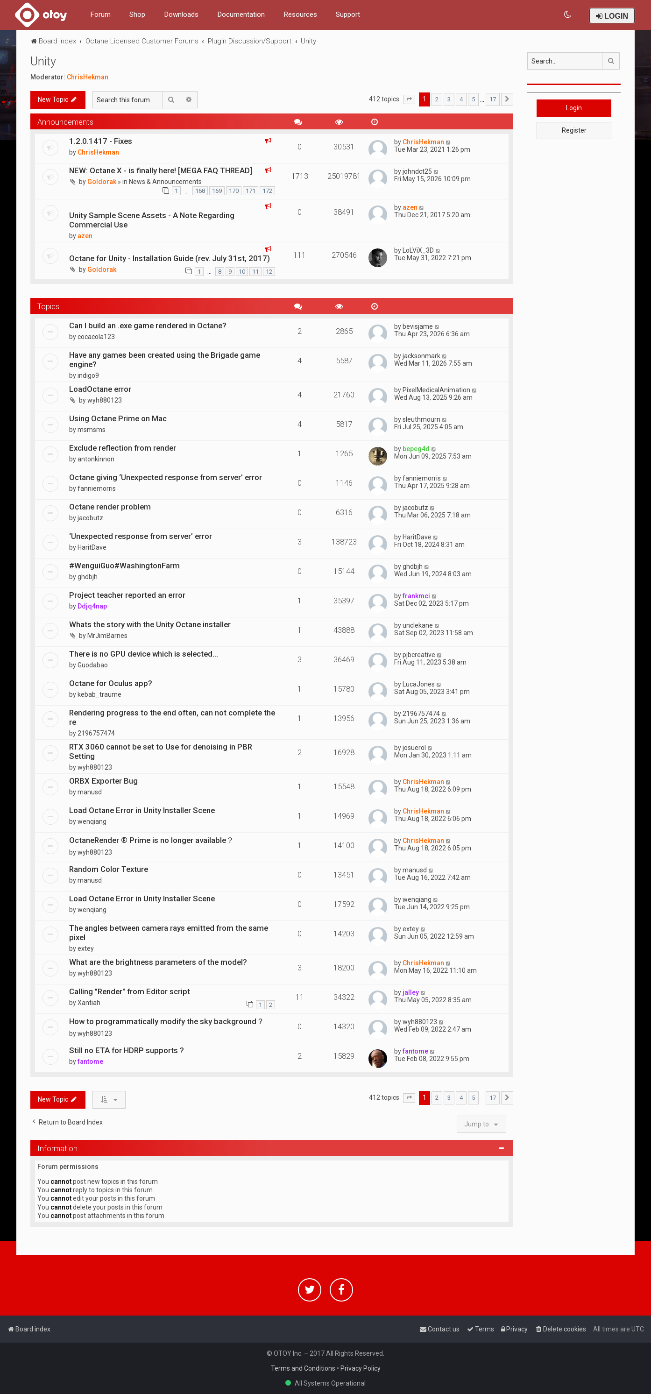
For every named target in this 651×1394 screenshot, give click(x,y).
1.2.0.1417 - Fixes (100, 141)
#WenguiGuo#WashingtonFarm (124, 565)
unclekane (418, 625)
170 (234, 190)
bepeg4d (416, 449)
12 (269, 271)
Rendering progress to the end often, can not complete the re (172, 717)
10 (242, 271)
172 (267, 190)
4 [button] (461, 99)
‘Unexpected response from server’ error (140, 536)
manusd (90, 792)
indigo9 (88, 375)
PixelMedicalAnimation (436, 390)
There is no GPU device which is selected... (143, 653)
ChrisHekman (87, 77)
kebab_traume (99, 694)
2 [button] (437, 99)
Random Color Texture (108, 869)
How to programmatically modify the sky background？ (166, 1021)
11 (255, 271)
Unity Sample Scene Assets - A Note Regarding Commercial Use (151, 220)
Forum (100, 14)
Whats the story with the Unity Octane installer (150, 624)
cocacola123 (96, 336)
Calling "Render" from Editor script (129, 991)
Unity (43, 61)
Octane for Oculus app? (110, 683)
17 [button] (492, 99)
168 (200, 190)
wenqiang (92, 821)
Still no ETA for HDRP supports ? (126, 1050)
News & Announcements (165, 181)
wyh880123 (104, 400)
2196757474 (96, 733)
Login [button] (574, 108)
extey (86, 948)
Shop (137, 14)
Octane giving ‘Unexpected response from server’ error (165, 477)
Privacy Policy (360, 1368)
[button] (409, 99)
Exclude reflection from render (122, 448)
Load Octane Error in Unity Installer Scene (142, 810)
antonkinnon (96, 459)
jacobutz (90, 518)
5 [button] (473, 99)
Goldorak (101, 181)
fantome (90, 1061)
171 (250, 190)
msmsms (92, 429)
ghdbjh (88, 576)
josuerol (414, 747)
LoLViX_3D (418, 250)
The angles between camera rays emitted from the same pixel (168, 932)
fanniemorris (97, 488)
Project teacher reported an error (127, 595)
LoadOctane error (100, 389)
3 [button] (449, 99)
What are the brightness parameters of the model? (158, 962)
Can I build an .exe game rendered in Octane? (147, 325)
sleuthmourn (421, 419)
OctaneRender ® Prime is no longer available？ (151, 840)
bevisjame (418, 326)
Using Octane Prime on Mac (118, 418)
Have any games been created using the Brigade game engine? (164, 359)
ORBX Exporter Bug (103, 780)
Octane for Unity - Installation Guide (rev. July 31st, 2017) (169, 258)
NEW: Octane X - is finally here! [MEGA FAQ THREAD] (160, 170)
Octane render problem (110, 506)
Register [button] (574, 130)
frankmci (416, 596)
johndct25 (417, 171)
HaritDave (92, 547)
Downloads (181, 14)
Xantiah (89, 1002)
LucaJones (419, 684)
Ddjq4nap (92, 606)
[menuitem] (568, 14)
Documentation (241, 14)
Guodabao (93, 665)
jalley (411, 992)
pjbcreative (419, 654)
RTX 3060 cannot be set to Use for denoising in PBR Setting (160, 751)
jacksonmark (421, 356)
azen (85, 236)
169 (217, 190)
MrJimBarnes (107, 635)
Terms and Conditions (303, 1368)
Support (348, 14)
